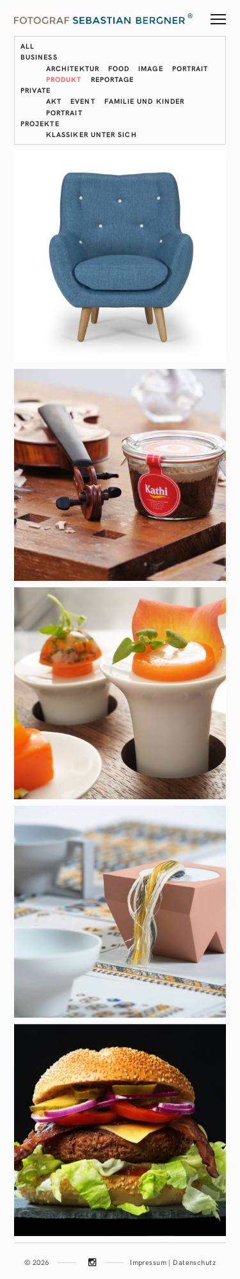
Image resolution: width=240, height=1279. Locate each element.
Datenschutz (194, 1262)
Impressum (148, 1262)
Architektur (72, 68)
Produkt (64, 79)
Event (82, 101)
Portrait (190, 68)
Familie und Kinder (144, 101)
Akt (53, 101)
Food (118, 68)
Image (150, 68)
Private (35, 90)
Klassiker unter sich (91, 134)
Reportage (112, 79)
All (27, 46)
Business (39, 56)
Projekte (40, 123)
